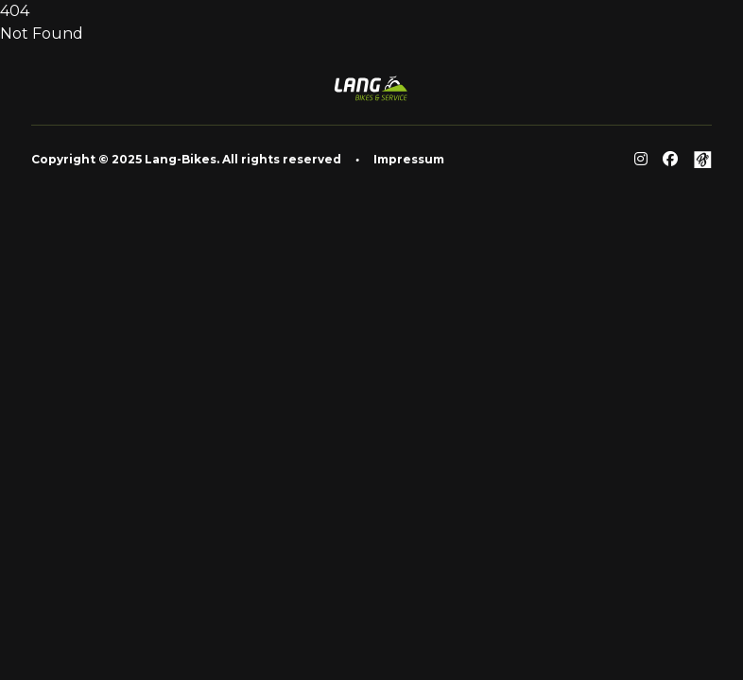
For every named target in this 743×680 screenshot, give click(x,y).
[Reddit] (641, 159)
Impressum (408, 159)
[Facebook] (670, 159)
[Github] (702, 159)
